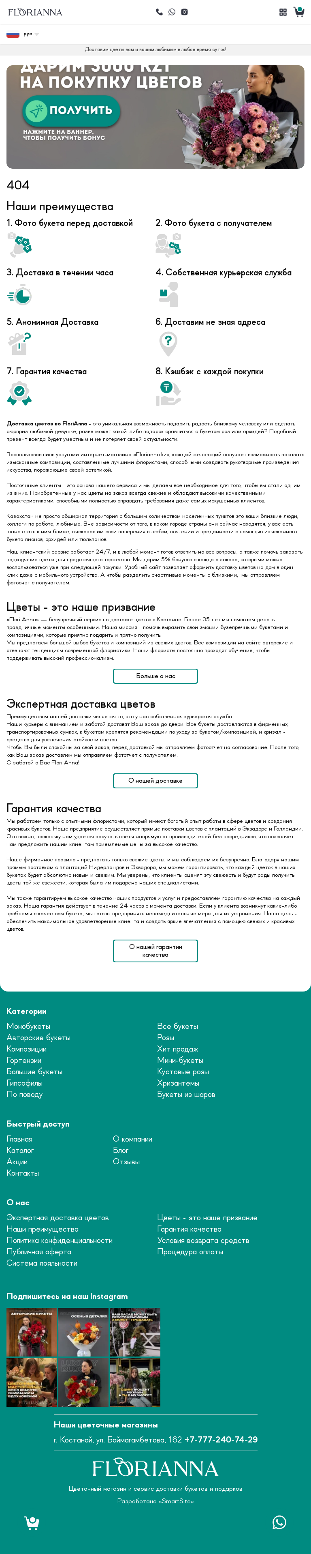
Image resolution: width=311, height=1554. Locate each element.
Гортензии (23, 1061)
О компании (132, 1139)
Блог (120, 1151)
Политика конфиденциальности (59, 1241)
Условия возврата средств (203, 1241)
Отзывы (126, 1162)
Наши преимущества (42, 1229)
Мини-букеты (180, 1061)
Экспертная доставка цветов (57, 1218)
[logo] (35, 12)
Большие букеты (34, 1072)
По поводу (24, 1095)
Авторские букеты (38, 1038)
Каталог (20, 1151)
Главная (19, 1139)
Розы (165, 1038)
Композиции (26, 1049)
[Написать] (172, 12)
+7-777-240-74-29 (221, 1440)
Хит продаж (177, 1049)
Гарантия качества (189, 1229)
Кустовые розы (183, 1072)
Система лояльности (41, 1263)
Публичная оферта (38, 1252)
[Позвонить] (159, 12)
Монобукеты (28, 1026)
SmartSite (176, 1501)
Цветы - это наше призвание (207, 1218)
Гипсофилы (24, 1083)
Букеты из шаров (186, 1095)
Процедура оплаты (190, 1252)
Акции (17, 1162)
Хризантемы (178, 1083)
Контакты (22, 1173)
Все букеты (177, 1026)
